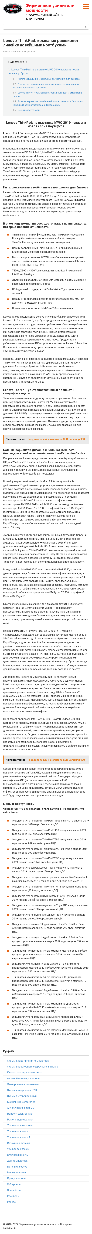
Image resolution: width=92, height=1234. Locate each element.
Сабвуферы (14, 1184)
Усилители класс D (18, 1149)
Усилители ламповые (20, 1125)
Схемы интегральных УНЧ (22, 1090)
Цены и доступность (29, 110)
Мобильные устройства (21, 1101)
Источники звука (17, 1166)
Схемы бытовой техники (22, 1096)
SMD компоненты (17, 1154)
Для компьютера (17, 1160)
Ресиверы (13, 1196)
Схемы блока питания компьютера (28, 1060)
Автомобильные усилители (23, 1078)
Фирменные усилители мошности (50, 8)
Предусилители (16, 1178)
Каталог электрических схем (24, 1072)
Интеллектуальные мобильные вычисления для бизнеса (49, 78)
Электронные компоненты (23, 1084)
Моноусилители (16, 1172)
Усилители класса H (18, 1131)
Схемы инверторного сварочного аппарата (32, 1066)
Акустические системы (20, 1107)
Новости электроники (24, 51)
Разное (11, 1201)
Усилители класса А (18, 1137)
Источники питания (18, 1143)
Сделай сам (14, 1190)
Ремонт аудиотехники (20, 1119)
